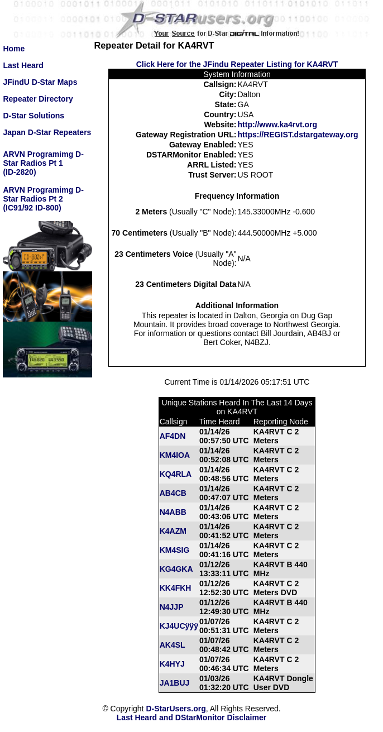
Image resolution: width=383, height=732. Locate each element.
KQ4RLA (176, 474)
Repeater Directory (38, 98)
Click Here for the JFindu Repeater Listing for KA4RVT (237, 64)
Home (14, 48)
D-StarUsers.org (175, 708)
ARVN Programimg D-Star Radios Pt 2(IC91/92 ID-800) (43, 198)
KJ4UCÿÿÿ (179, 625)
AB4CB (173, 493)
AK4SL (172, 644)
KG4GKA (176, 568)
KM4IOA (175, 455)
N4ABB (173, 512)
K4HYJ (172, 663)
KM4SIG (175, 550)
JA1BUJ (175, 682)
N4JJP (172, 606)
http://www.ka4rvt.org (278, 124)
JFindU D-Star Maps (40, 82)
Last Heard (23, 65)
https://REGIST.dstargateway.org (298, 134)
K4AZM (173, 531)
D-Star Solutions (33, 115)
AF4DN (173, 436)
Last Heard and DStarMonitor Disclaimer (191, 717)
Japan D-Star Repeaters (47, 132)
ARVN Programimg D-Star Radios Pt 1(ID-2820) (43, 163)
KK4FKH (176, 587)
